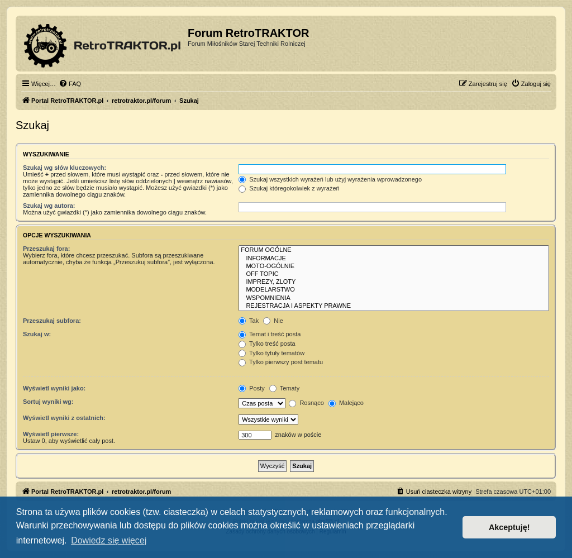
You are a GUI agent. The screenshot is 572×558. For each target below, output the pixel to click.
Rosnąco (306, 402)
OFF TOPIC (394, 274)
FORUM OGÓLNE (394, 250)
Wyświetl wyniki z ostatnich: (64, 417)
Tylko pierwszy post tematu (281, 362)
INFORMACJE (394, 259)
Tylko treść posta (267, 343)
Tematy (284, 388)
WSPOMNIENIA (394, 298)
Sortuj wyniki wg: (48, 401)
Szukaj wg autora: (49, 205)
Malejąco (346, 402)
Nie (273, 320)
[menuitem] (70, 83)
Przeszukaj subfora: (52, 320)
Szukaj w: (37, 334)
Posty (252, 388)
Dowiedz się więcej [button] (108, 540)
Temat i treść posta (270, 334)
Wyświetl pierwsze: (51, 434)
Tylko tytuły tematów (271, 353)
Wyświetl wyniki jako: (54, 388)
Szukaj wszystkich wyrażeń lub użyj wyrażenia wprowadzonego (330, 179)
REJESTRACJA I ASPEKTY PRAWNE (394, 306)
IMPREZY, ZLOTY (394, 282)
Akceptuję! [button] (509, 527)
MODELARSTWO (394, 290)
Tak (249, 320)
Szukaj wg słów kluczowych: (64, 167)
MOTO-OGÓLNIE (394, 266)
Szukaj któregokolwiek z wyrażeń (289, 188)
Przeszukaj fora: (46, 248)
